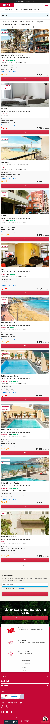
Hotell (13, 9)
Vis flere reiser (25, 565)
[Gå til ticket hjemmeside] (7, 4)
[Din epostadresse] (25, 585)
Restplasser (24, 9)
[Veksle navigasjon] (46, 5)
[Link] (3, 706)
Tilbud (31, 9)
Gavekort (36, 9)
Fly (9, 9)
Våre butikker (14, 696)
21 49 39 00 (41, 4)
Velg (25, 78)
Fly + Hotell (4, 9)
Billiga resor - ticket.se (6, 717)
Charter (18, 9)
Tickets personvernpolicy (19, 588)
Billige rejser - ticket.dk (20, 717)
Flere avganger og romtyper (9, 71)
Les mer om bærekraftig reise (25, 617)
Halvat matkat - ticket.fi (34, 717)
